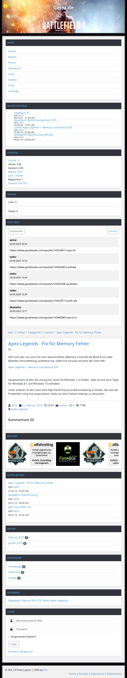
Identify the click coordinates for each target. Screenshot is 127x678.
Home (72, 673)
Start (11, 332)
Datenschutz (114, 673)
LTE (39, 600)
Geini (21, 115)
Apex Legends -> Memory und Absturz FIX (33, 367)
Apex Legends (19, 409)
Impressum (97, 673)
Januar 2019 (15, 543)
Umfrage (13, 91)
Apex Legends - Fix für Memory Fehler (78, 332)
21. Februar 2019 (32, 405)
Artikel (12, 51)
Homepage (15, 566)
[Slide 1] (58, 30)
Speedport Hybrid (19, 600)
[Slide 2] (63, 30)
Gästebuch (14, 68)
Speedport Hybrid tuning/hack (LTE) (35, 120)
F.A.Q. (11, 85)
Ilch (45, 670)
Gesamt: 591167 (17, 183)
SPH (33, 600)
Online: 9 (13, 160)
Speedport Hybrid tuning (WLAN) (33, 134)
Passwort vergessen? (20, 651)
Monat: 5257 (15, 172)
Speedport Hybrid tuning (23, 495)
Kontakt (83, 673)
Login (13, 644)
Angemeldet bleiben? (22, 636)
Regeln (12, 57)
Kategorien (34, 332)
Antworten (16, 231)
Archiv (113, 231)
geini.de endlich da (19, 507)
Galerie (12, 79)
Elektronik (14, 572)
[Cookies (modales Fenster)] (5, 5)
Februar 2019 (16, 537)
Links (11, 74)
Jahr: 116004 (15, 175)
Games (49, 332)
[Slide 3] (69, 30)
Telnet (46, 600)
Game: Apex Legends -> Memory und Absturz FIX (43, 127)
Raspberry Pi (21, 113)
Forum (12, 62)
